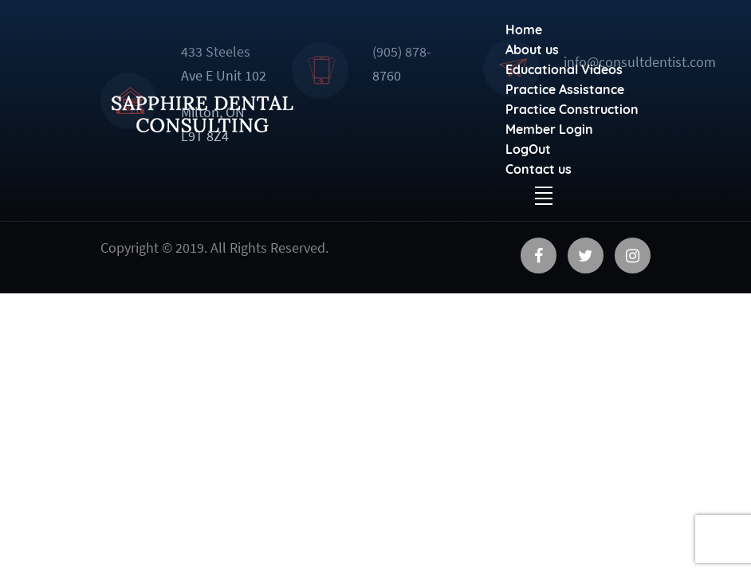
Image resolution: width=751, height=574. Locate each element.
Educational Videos (564, 69)
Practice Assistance (564, 89)
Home (523, 29)
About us (532, 49)
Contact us (538, 169)
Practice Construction (572, 109)
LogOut (528, 149)
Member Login (549, 129)
